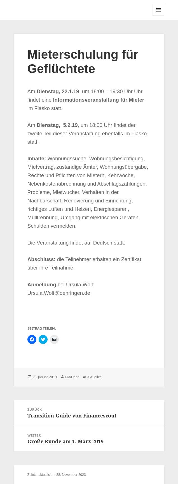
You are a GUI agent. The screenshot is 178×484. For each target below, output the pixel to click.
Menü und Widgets (158, 15)
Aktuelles (94, 377)
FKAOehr (72, 377)
